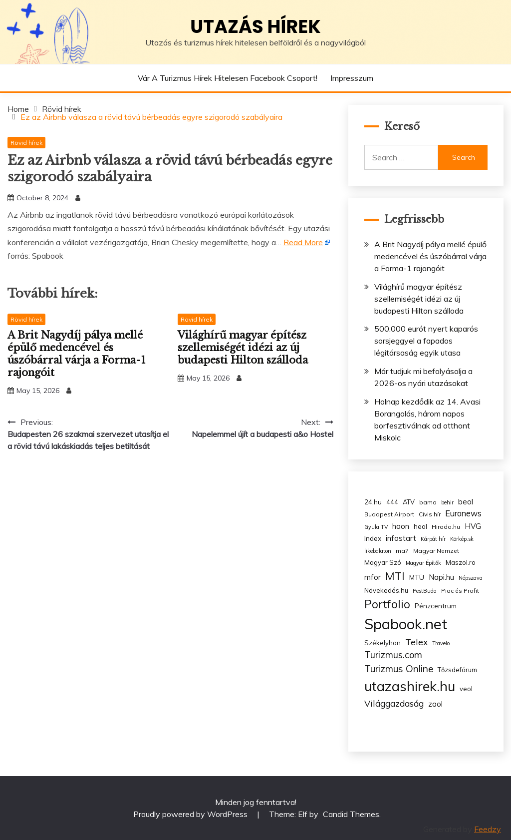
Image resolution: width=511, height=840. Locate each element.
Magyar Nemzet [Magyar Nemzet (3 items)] (436, 550)
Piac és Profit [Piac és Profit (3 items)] (460, 590)
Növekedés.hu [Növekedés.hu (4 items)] (386, 590)
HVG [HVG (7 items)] (473, 526)
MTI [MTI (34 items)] (395, 575)
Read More (303, 242)
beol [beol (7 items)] (465, 501)
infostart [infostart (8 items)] (401, 538)
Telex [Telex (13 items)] (416, 641)
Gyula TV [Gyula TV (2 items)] (376, 526)
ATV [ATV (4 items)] (409, 502)
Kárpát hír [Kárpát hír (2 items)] (433, 538)
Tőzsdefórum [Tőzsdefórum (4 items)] (457, 670)
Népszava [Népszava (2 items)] (471, 577)
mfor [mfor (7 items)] (372, 577)
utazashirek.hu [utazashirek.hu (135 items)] (409, 686)
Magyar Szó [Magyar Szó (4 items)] (382, 562)
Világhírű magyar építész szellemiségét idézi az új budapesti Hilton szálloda (243, 347)
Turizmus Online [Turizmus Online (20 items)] (398, 669)
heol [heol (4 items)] (420, 526)
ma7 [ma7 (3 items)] (402, 550)
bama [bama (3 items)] (428, 502)
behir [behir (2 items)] (447, 502)
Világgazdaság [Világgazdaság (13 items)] (394, 703)
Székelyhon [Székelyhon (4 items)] (382, 643)
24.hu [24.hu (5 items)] (373, 501)
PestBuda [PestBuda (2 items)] (425, 590)
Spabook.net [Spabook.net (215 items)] (405, 624)
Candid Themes (351, 814)
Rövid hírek (26, 142)
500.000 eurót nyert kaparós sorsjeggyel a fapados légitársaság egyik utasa (426, 341)
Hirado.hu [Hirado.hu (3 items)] (446, 526)
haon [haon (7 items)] (400, 526)
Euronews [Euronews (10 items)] (463, 513)
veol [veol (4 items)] (466, 689)
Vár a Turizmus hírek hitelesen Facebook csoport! (227, 78)
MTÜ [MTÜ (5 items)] (416, 577)
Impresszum (351, 78)
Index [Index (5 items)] (372, 538)
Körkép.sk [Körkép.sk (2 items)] (462, 538)
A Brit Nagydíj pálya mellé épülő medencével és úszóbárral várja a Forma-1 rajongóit (76, 354)
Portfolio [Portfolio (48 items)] (387, 604)
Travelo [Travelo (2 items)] (441, 643)
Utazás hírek (255, 26)
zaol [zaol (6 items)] (435, 704)
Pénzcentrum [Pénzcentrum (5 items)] (436, 605)
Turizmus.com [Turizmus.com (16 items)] (393, 655)
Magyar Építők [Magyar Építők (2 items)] (423, 562)
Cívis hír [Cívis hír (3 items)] (430, 514)
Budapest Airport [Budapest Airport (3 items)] (389, 514)
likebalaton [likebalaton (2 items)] (377, 550)
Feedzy (487, 829)
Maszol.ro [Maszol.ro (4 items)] (461, 562)
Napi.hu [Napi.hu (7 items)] (441, 577)
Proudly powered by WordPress (191, 814)
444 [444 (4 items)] (392, 502)
